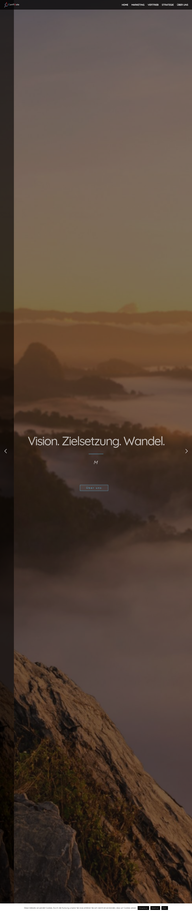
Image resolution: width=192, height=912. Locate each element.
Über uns (182, 5)
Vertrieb (153, 5)
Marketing (137, 5)
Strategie (168, 5)
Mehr (165, 908)
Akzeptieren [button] (143, 908)
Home (125, 5)
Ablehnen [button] (155, 908)
